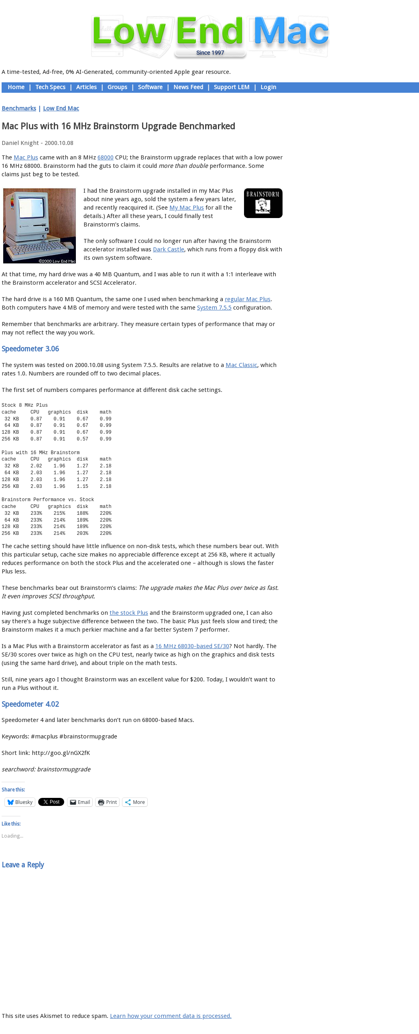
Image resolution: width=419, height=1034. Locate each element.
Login (268, 87)
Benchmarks (19, 108)
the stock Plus (129, 612)
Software (150, 87)
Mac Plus (26, 157)
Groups (117, 87)
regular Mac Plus (248, 299)
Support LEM (232, 87)
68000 (106, 157)
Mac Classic (241, 365)
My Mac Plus (186, 207)
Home (16, 87)
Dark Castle (168, 249)
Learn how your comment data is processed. (171, 1016)
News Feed (188, 87)
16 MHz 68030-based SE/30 (192, 646)
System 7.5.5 (214, 307)
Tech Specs (50, 87)
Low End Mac (61, 108)
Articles (86, 87)
